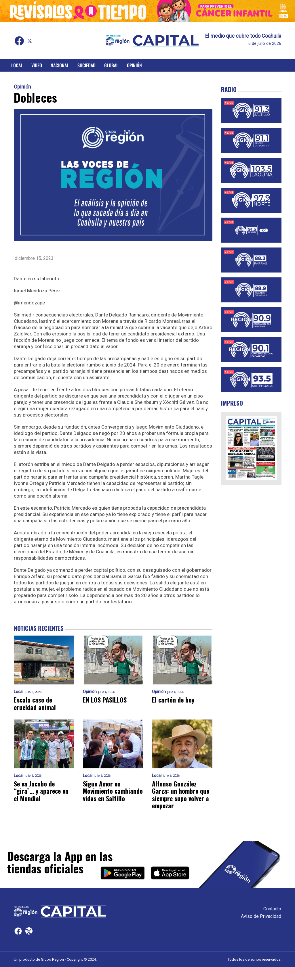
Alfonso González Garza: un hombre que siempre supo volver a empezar (180, 794)
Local (17, 65)
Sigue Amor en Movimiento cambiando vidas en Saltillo (113, 791)
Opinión (134, 65)
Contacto (272, 909)
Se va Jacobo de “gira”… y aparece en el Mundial (41, 791)
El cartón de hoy (173, 699)
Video (36, 65)
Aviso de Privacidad (261, 916)
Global (111, 65)
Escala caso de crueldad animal (35, 703)
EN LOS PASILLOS (105, 699)
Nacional (60, 65)
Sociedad (86, 65)
